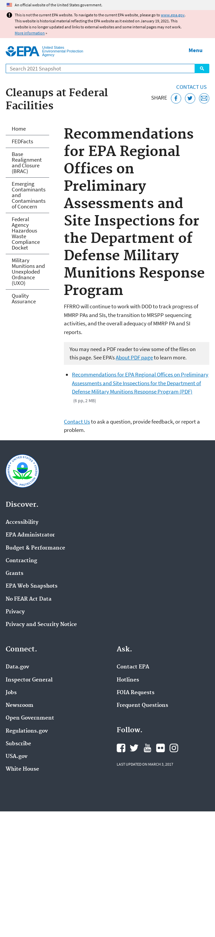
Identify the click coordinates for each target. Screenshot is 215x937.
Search (202, 68)
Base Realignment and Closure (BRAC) (27, 162)
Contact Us (191, 87)
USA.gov (16, 757)
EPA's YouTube (147, 748)
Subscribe (18, 744)
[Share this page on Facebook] (176, 98)
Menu (196, 50)
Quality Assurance (24, 298)
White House (22, 769)
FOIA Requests (135, 693)
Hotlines (128, 680)
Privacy (15, 612)
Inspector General (29, 680)
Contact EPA (133, 667)
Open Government (30, 718)
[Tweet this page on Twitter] (190, 98)
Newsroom (19, 705)
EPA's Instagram (174, 748)
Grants (14, 574)
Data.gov (17, 667)
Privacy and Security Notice (41, 625)
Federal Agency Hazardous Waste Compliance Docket (26, 233)
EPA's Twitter (134, 748)
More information (30, 32)
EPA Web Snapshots (32, 586)
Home (19, 128)
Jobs (11, 693)
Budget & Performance (35, 548)
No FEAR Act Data (28, 599)
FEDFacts (22, 141)
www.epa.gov (173, 14)
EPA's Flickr (160, 748)
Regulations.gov (27, 731)
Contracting (21, 561)
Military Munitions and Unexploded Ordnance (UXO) (28, 272)
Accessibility (22, 522)
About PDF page (134, 357)
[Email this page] (204, 98)
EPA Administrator (30, 535)
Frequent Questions (142, 705)
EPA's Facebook (121, 748)
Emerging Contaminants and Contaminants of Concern (28, 195)
